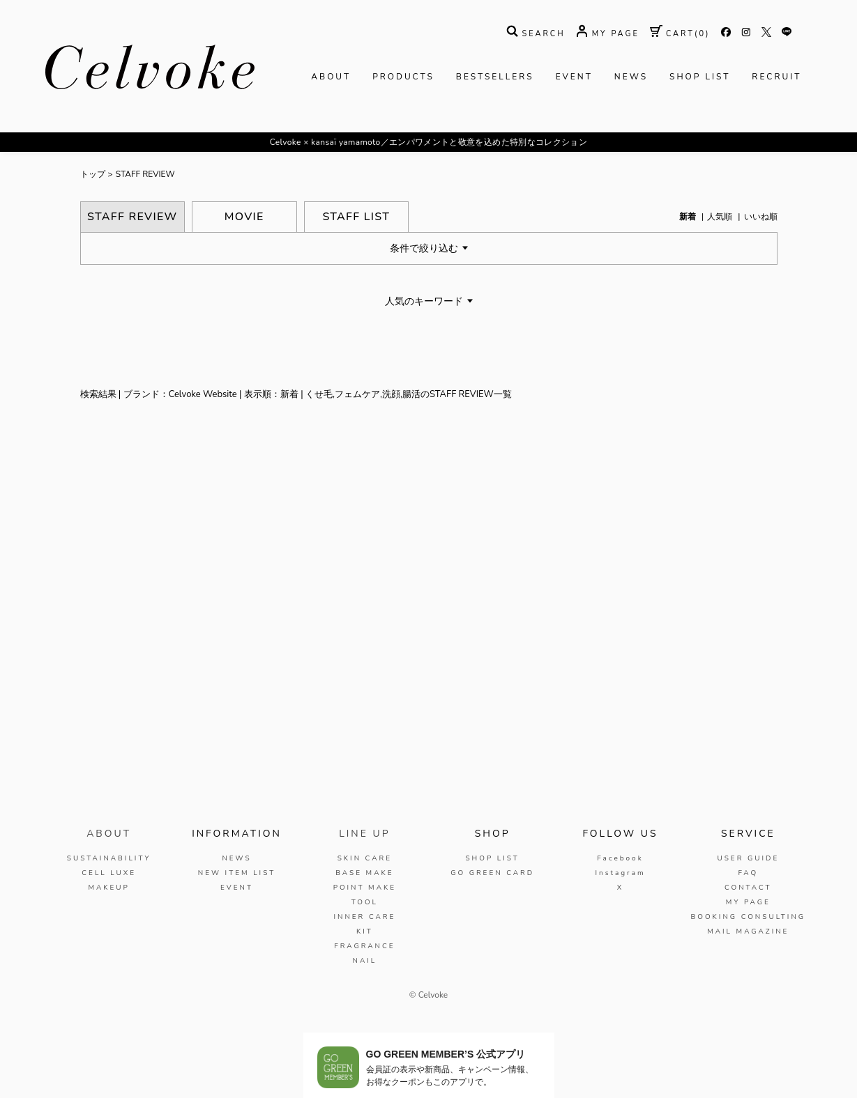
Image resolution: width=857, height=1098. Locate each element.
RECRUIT (776, 76)
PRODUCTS (403, 76)
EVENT (574, 76)
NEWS (631, 76)
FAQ (748, 873)
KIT (364, 931)
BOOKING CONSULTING (748, 917)
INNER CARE (364, 917)
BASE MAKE (364, 873)
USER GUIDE (748, 858)
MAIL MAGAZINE (748, 931)
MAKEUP (109, 887)
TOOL (364, 902)
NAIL (364, 961)
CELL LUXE (109, 873)
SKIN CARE (365, 858)
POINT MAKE (364, 887)
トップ (92, 174)
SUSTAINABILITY (109, 858)
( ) (680, 33)
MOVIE (244, 216)
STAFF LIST (356, 216)
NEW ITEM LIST (236, 873)
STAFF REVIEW (145, 174)
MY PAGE (748, 902)
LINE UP (364, 833)
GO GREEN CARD (492, 873)
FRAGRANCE (364, 946)
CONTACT (748, 887)
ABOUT (331, 76)
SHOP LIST (699, 76)
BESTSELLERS (495, 76)
